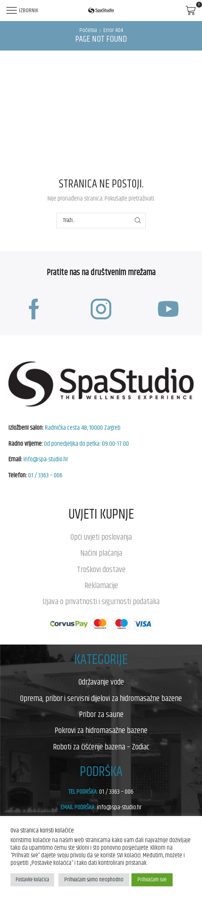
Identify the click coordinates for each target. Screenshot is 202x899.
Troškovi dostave (101, 569)
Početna (88, 30)
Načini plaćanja (101, 553)
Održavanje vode (101, 682)
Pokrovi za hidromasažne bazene (101, 730)
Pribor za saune (101, 714)
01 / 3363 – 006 (45, 475)
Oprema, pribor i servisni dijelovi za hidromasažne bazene (101, 698)
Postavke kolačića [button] (32, 879)
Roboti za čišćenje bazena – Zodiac (101, 747)
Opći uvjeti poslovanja (101, 537)
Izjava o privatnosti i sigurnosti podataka (101, 601)
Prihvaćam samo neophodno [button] (93, 879)
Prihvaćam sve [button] (152, 879)
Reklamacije (101, 585)
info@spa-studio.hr (46, 459)
